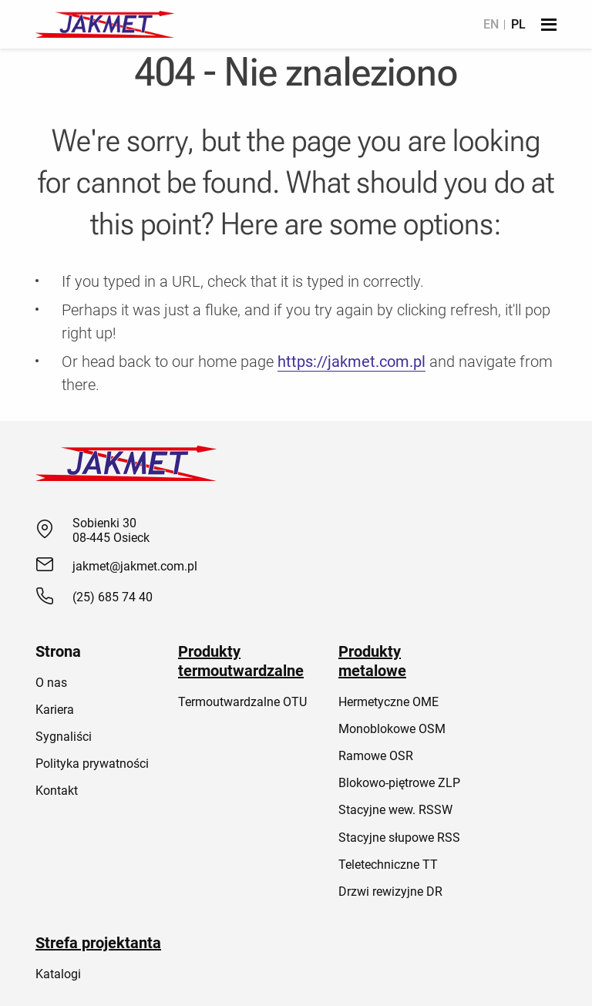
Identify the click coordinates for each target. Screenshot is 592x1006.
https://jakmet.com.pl (352, 361)
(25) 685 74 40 (112, 597)
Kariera (54, 709)
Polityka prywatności (92, 763)
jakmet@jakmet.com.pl (134, 566)
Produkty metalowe (372, 661)
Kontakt (56, 790)
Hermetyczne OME (388, 702)
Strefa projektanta (98, 943)
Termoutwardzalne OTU (242, 702)
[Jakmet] (104, 24)
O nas (51, 682)
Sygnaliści (63, 736)
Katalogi (58, 974)
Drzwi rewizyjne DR (390, 891)
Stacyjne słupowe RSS (399, 837)
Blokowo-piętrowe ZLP (399, 783)
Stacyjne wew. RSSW (395, 809)
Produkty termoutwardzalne (241, 661)
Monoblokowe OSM (392, 729)
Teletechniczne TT (388, 864)
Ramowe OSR (375, 756)
